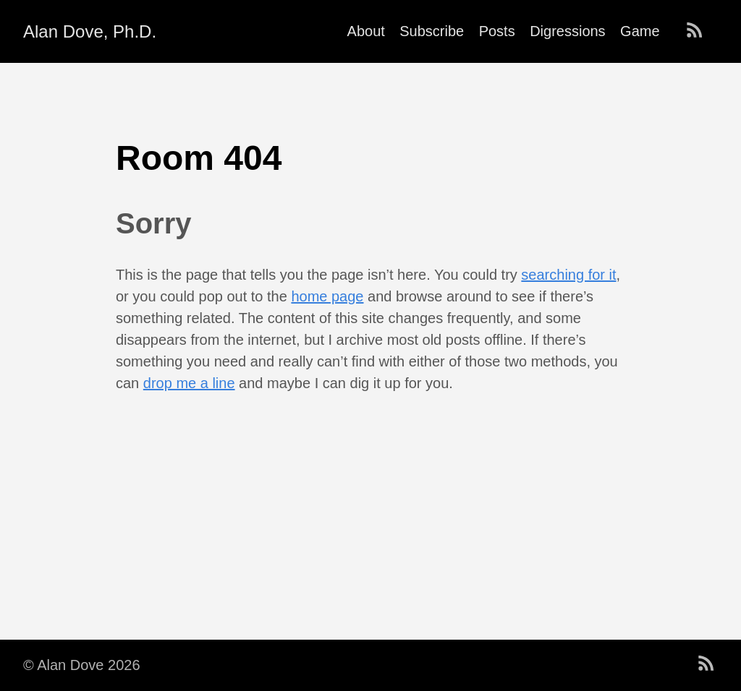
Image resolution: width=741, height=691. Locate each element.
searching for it (568, 275)
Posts (497, 31)
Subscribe (431, 31)
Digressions (567, 31)
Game (639, 31)
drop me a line (189, 383)
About (366, 31)
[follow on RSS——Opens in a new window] (699, 31)
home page (327, 296)
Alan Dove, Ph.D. (89, 31)
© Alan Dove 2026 (81, 665)
